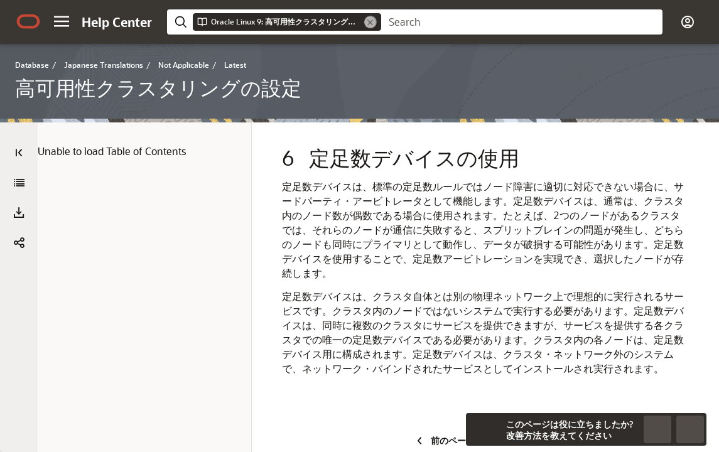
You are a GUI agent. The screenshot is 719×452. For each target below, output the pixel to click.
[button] (61, 21)
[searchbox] (522, 22)
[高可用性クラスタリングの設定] (19, 182)
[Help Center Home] (117, 22)
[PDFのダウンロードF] (19, 213)
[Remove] (370, 22)
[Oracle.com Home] (28, 21)
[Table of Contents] (19, 152)
